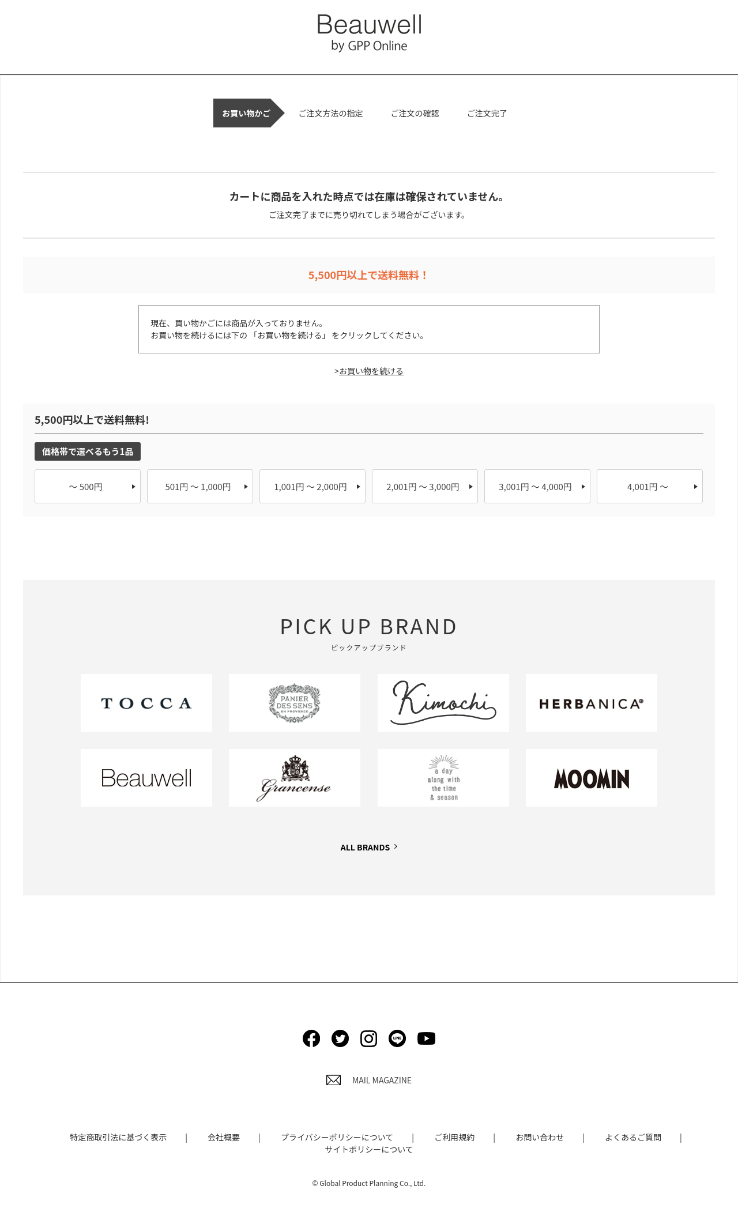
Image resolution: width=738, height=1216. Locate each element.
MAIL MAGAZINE (369, 1080)
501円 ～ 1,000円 (198, 486)
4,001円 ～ (647, 486)
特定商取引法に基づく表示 (118, 1137)
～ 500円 (85, 486)
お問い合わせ (539, 1137)
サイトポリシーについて (369, 1149)
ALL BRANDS (365, 847)
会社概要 (224, 1137)
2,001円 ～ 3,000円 (423, 486)
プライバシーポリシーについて (337, 1137)
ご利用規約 (454, 1137)
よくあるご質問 (633, 1137)
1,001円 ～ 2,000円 (310, 486)
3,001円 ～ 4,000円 (535, 486)
